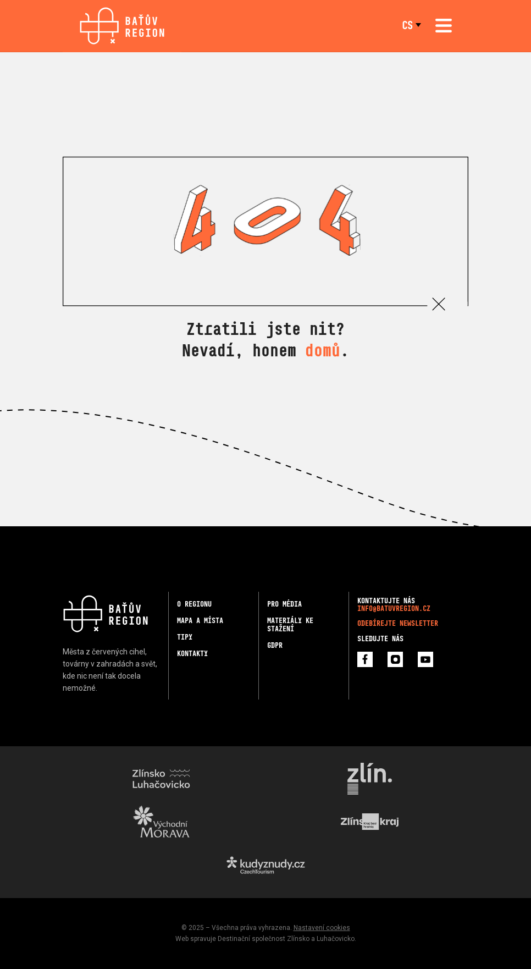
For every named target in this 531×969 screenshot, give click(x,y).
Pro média (284, 604)
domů (322, 350)
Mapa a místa (200, 620)
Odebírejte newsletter (397, 623)
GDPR (275, 645)
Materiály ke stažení (290, 624)
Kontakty (192, 653)
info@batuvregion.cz (393, 608)
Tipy (184, 637)
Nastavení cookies (322, 928)
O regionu (194, 604)
